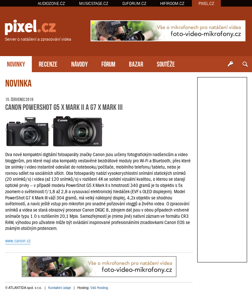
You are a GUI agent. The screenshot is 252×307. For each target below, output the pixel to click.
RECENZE (48, 63)
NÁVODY (79, 63)
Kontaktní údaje (59, 288)
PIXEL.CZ (206, 3)
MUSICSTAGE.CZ (93, 3)
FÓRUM (108, 63)
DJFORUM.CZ (134, 3)
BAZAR (136, 63)
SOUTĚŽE (166, 63)
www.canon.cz (18, 240)
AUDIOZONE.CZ (51, 3)
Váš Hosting (99, 288)
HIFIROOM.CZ (172, 3)
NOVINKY (16, 63)
